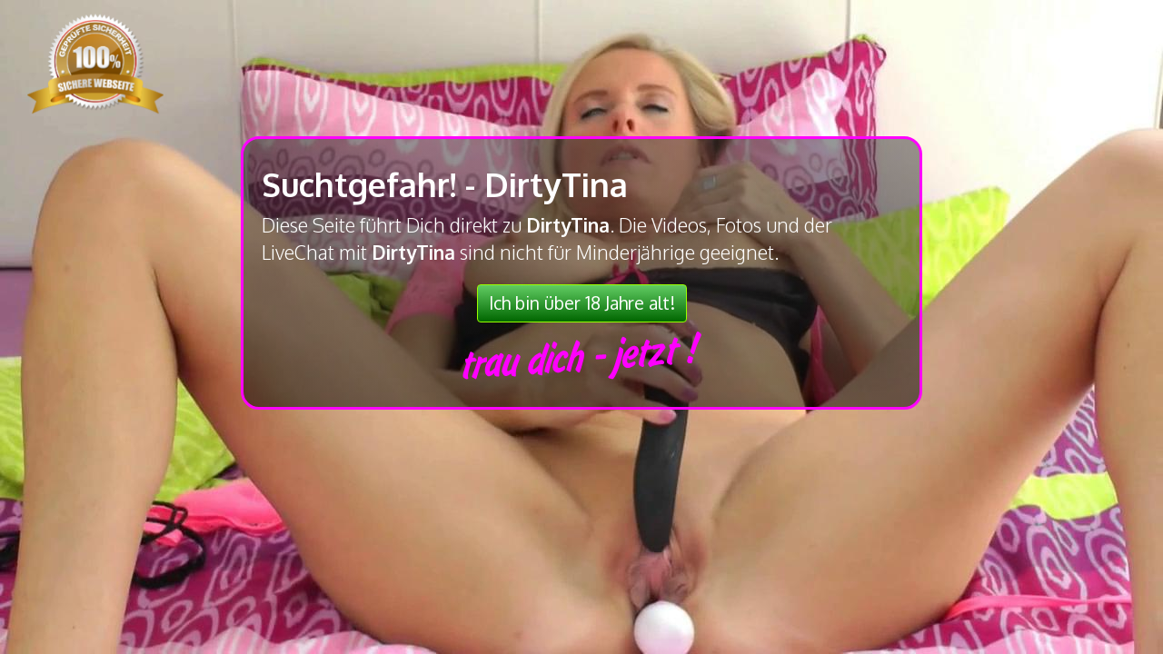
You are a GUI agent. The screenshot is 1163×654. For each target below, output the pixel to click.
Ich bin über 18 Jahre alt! (582, 303)
